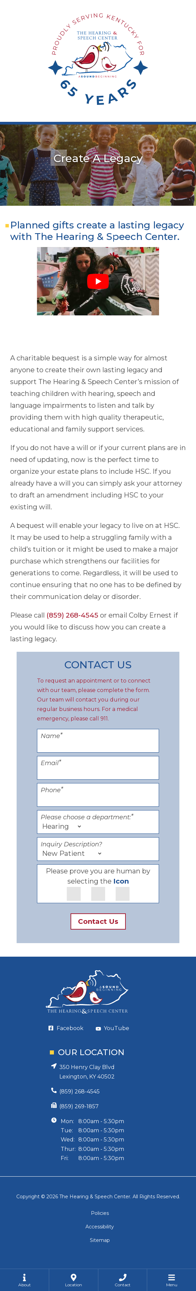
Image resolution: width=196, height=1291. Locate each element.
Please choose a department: (87, 817)
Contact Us (98, 921)
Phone (52, 790)
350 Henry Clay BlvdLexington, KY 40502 (87, 1072)
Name (51, 736)
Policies (100, 1213)
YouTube (116, 1028)
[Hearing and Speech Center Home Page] (98, 61)
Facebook (70, 1028)
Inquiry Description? (71, 844)
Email (51, 763)
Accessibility (99, 1227)
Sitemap (100, 1240)
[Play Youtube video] (98, 281)
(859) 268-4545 (72, 615)
